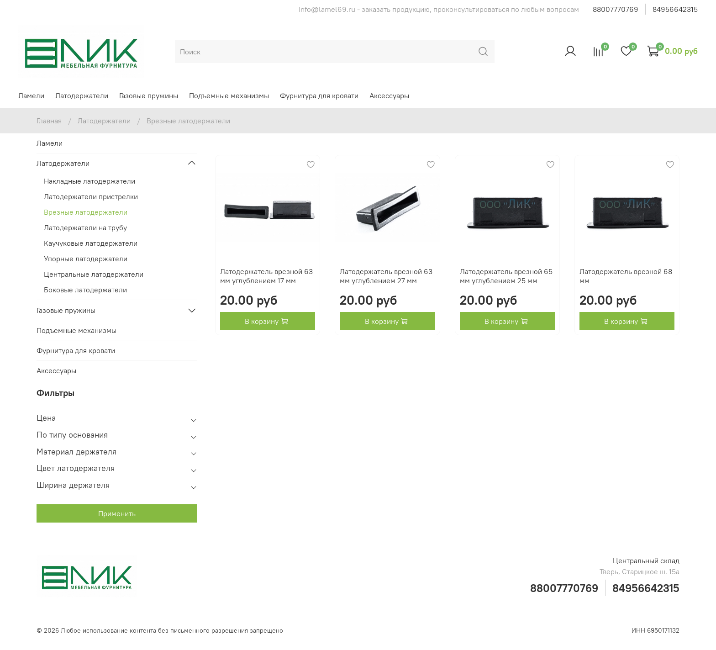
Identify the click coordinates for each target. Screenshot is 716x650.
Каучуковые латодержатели (90, 243)
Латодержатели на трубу (85, 227)
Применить (117, 513)
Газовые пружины (148, 95)
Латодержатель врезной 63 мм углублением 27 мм (386, 276)
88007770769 (615, 9)
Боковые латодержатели (85, 289)
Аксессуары (389, 95)
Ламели (31, 95)
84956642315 (675, 9)
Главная (49, 120)
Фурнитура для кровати (319, 95)
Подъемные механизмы (229, 95)
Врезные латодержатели (85, 212)
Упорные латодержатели (85, 258)
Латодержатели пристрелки (91, 196)
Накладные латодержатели (89, 180)
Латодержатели (81, 95)
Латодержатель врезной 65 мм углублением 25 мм (506, 276)
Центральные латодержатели (93, 274)
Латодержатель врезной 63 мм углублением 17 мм (266, 276)
